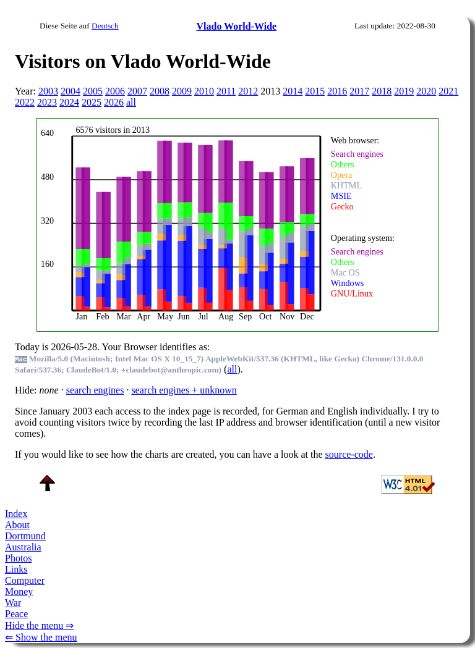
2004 (70, 91)
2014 (292, 91)
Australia (23, 547)
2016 (337, 91)
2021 (448, 91)
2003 (48, 91)
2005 (93, 91)
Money (19, 591)
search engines (95, 390)
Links (16, 569)
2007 (137, 91)
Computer (25, 580)
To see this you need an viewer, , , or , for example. (229, 223)
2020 (426, 91)
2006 (115, 91)
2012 (248, 91)
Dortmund (25, 536)
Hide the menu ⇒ (39, 625)
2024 (69, 102)
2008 (159, 91)
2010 (204, 91)
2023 (47, 102)
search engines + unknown (183, 390)
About (17, 525)
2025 (91, 102)
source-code (349, 454)
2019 (404, 91)
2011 (226, 91)
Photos (18, 558)
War (13, 602)
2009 (182, 91)
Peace (16, 613)
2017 (359, 91)
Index (16, 513)
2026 (114, 102)
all (131, 102)
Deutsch (105, 25)
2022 (25, 102)
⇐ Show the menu (41, 637)
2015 (315, 91)
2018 (382, 91)
